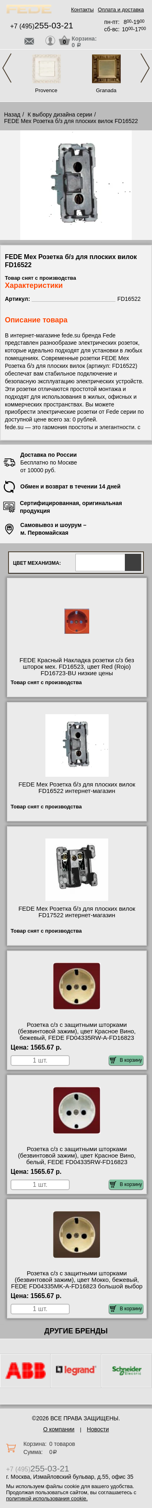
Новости (98, 1429)
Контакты (82, 9)
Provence (46, 90)
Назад (12, 114)
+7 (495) (41, 26)
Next (145, 68)
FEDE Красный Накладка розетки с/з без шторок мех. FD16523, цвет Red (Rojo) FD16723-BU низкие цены (76, 666)
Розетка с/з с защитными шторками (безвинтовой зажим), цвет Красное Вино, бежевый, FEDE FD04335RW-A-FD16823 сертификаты (76, 1035)
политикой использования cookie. (47, 1498)
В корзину (126, 1060)
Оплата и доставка (121, 9)
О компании (58, 1429)
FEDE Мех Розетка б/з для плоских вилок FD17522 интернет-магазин (76, 911)
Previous (7, 68)
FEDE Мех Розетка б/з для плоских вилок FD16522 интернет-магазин (76, 787)
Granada (106, 90)
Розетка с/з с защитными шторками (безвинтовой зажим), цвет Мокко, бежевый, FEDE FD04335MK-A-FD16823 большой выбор (76, 1280)
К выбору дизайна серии (60, 114)
